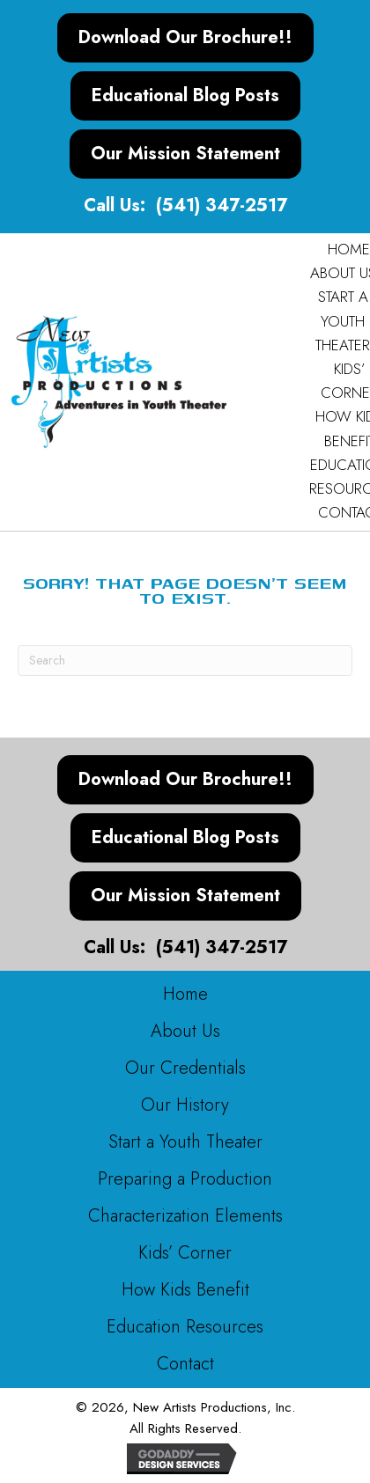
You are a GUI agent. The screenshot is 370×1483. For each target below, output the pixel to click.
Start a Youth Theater (185, 1142)
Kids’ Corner (185, 1253)
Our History (185, 1105)
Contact (185, 1364)
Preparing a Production (185, 1179)
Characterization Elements (185, 1216)
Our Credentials (185, 1068)
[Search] (185, 660)
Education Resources (185, 1327)
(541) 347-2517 (221, 205)
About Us (185, 1031)
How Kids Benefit (185, 1290)
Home (185, 994)
